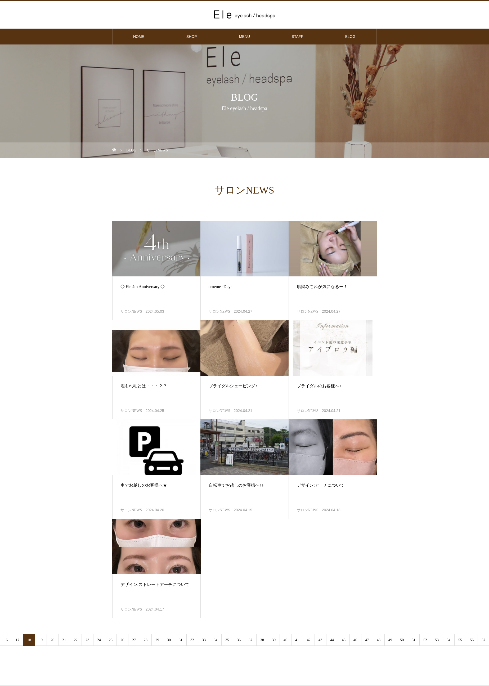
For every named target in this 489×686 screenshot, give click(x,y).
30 (169, 640)
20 (52, 640)
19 (41, 640)
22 (76, 640)
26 (122, 640)
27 (134, 640)
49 (390, 640)
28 (145, 640)
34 (215, 640)
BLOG (350, 36)
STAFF (297, 36)
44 (332, 640)
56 (472, 640)
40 (285, 640)
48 (378, 640)
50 (402, 640)
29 (157, 640)
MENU (244, 36)
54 (448, 640)
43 (320, 640)
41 (297, 640)
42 (309, 640)
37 (250, 640)
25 (111, 640)
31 (180, 640)
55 (460, 640)
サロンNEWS (131, 311)
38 (262, 640)
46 (355, 640)
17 (17, 640)
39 (274, 640)
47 (367, 640)
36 (239, 640)
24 (99, 640)
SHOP (191, 36)
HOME (138, 36)
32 (192, 640)
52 (425, 640)
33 (204, 640)
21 (64, 640)
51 (413, 640)
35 (227, 640)
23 (87, 640)
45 (344, 640)
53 (437, 640)
